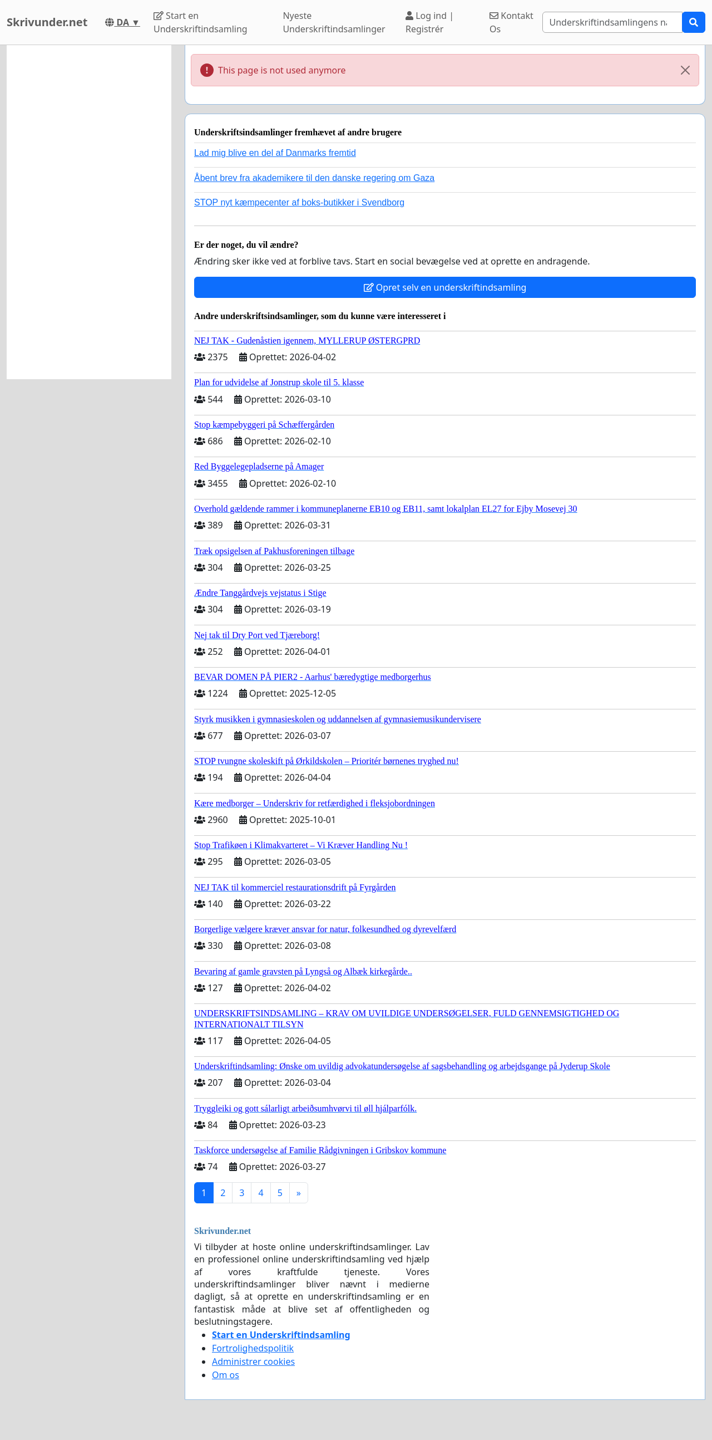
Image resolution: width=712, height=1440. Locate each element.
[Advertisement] (89, 212)
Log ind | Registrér (430, 22)
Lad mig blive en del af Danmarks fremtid (275, 153)
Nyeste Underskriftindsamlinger (334, 22)
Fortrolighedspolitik (253, 1348)
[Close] (685, 70)
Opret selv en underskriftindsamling (445, 287)
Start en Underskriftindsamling (201, 22)
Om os (225, 1375)
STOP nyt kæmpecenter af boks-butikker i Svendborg (299, 202)
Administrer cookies (253, 1361)
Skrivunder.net (47, 22)
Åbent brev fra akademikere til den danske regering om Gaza (314, 178)
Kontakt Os (511, 22)
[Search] (612, 22)
